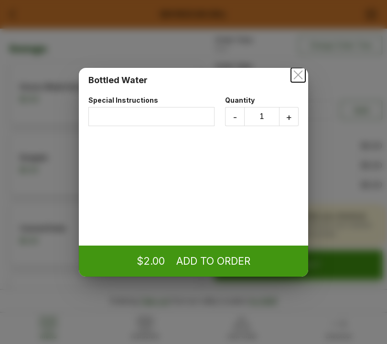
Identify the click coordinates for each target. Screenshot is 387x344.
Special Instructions (151, 111)
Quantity (262, 111)
